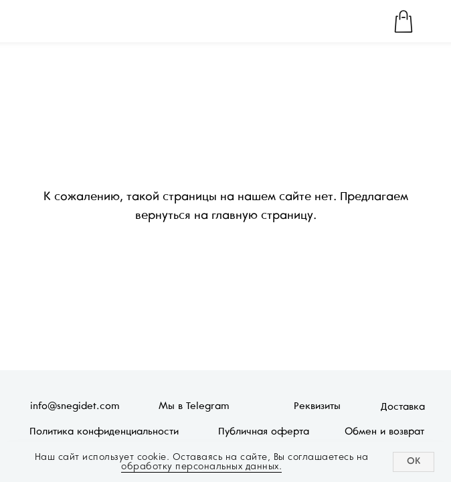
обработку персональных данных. (201, 466)
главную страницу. (264, 216)
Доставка (403, 407)
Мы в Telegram (194, 406)
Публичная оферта (263, 431)
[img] (47, 21)
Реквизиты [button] (317, 406)
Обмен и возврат (384, 431)
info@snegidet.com (75, 406)
